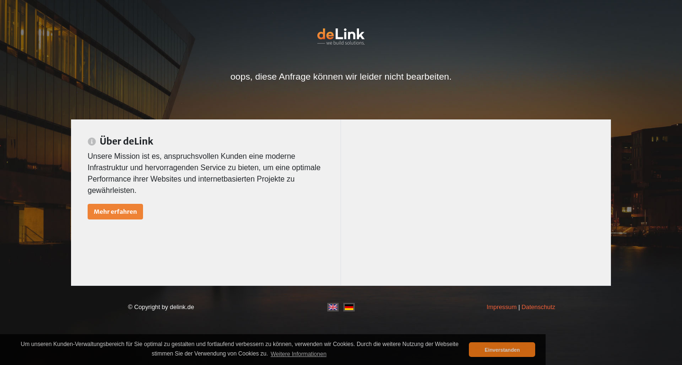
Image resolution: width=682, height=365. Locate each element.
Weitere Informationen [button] (298, 354)
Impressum (502, 306)
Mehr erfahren (115, 211)
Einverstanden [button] (502, 350)
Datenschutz (538, 306)
